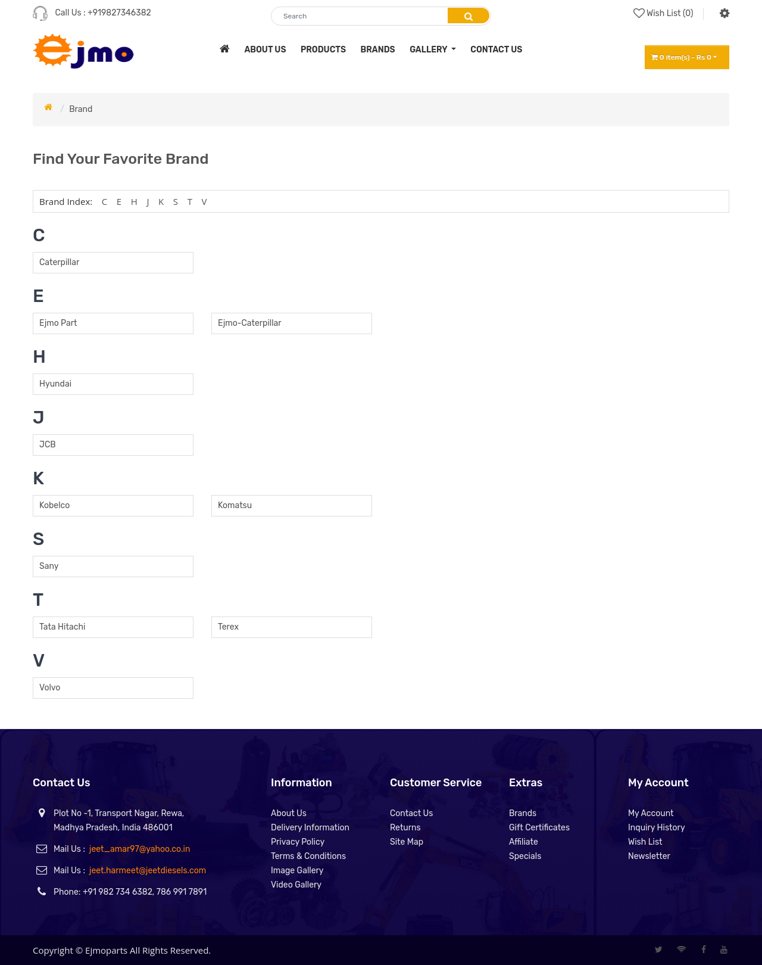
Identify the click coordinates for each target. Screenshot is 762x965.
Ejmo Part (58, 323)
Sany (48, 566)
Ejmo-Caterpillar (250, 323)
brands (378, 50)
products (323, 50)
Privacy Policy (297, 842)
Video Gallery (296, 885)
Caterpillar (59, 262)
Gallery (429, 50)
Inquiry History (656, 828)
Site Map (406, 842)
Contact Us (411, 813)
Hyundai (55, 384)
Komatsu (235, 505)
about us (265, 50)
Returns (405, 828)
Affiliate (523, 842)
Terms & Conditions (308, 856)
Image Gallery (297, 871)
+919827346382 (119, 13)
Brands (522, 813)
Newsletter (649, 856)
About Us (289, 813)
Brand (80, 109)
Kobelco (54, 505)
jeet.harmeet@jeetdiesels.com (147, 871)
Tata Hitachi (62, 627)
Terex (228, 627)
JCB (47, 445)
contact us (496, 50)
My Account (651, 813)
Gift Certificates (539, 828)
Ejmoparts (106, 950)
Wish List (645, 842)
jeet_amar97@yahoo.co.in (139, 849)
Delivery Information (310, 828)
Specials (525, 856)
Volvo (49, 688)
